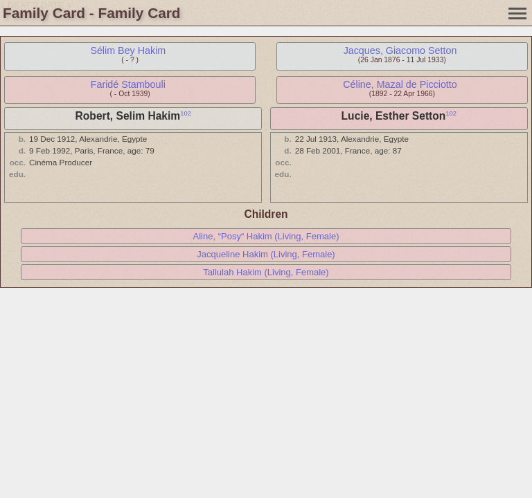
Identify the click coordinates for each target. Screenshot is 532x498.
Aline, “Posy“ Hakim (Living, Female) (266, 236)
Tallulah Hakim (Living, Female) (265, 272)
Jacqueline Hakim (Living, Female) (266, 254)
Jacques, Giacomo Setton (400, 50)
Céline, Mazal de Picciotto (400, 84)
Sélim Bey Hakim (128, 50)
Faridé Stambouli (128, 84)
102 (185, 113)
